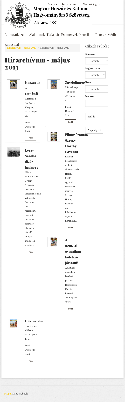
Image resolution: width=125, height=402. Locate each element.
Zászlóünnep (75, 82)
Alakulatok (37, 34)
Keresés (89, 96)
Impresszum (70, 4)
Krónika (86, 34)
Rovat (88, 82)
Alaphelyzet (94, 130)
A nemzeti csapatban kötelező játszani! (73, 251)
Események (69, 34)
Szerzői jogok (91, 4)
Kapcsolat (12, 44)
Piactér (100, 34)
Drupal (8, 393)
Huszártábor (35, 321)
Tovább (30, 137)
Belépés (52, 4)
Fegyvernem (92, 68)
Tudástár (53, 34)
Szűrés (91, 116)
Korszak (90, 54)
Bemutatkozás (16, 34)
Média (113, 34)
